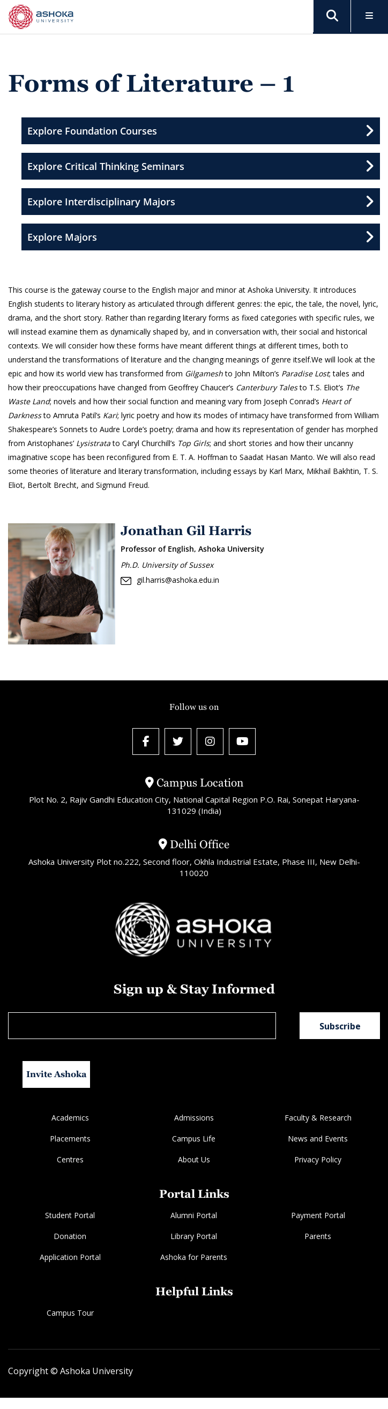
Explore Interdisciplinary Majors (200, 201)
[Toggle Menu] (369, 16)
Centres (70, 1159)
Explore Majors (200, 236)
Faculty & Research (318, 1118)
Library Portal (193, 1236)
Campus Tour (70, 1313)
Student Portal (70, 1215)
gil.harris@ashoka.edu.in (170, 580)
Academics (70, 1118)
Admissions (194, 1118)
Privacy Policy (317, 1159)
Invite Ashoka (56, 1074)
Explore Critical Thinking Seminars (200, 166)
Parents (317, 1236)
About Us (194, 1159)
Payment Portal (318, 1215)
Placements (70, 1138)
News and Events (318, 1138)
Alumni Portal (193, 1215)
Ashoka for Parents (193, 1257)
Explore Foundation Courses (200, 130)
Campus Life (193, 1138)
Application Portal (70, 1257)
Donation (70, 1236)
